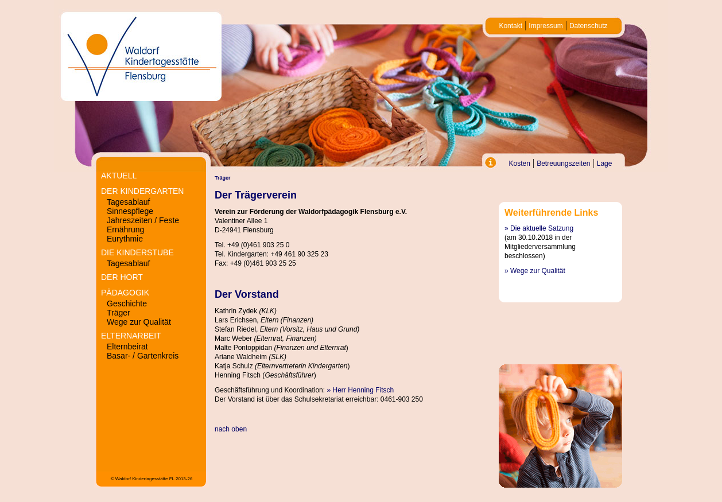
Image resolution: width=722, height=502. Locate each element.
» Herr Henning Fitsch (360, 390)
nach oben (231, 429)
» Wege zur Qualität (534, 271)
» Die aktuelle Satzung (538, 228)
